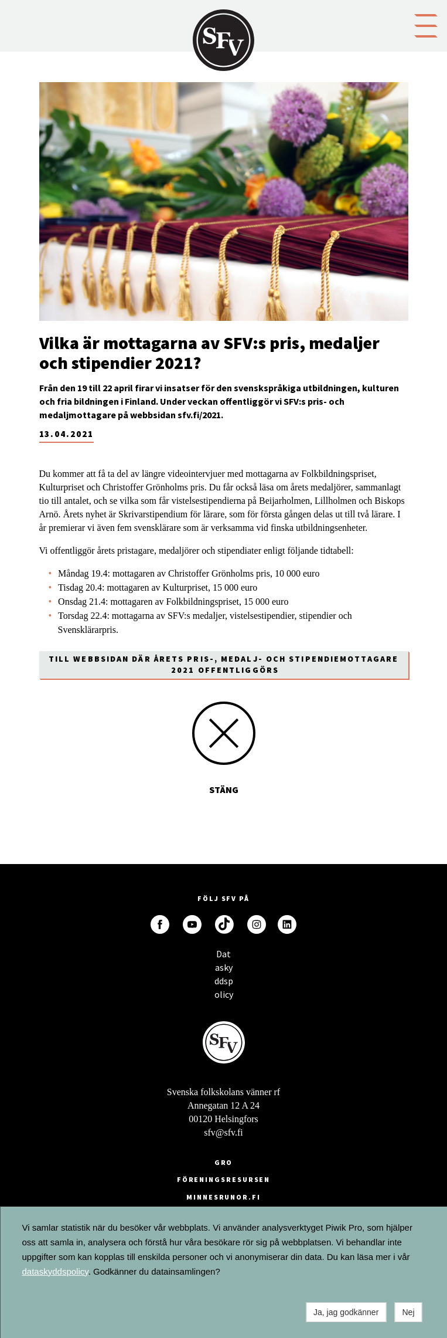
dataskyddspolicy (55, 1271)
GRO (223, 1162)
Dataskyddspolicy (223, 957)
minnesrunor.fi (223, 1197)
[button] (426, 25)
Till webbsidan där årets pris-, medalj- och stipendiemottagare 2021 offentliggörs (223, 664)
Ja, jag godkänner (345, 1312)
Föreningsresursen (224, 1179)
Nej (408, 1312)
